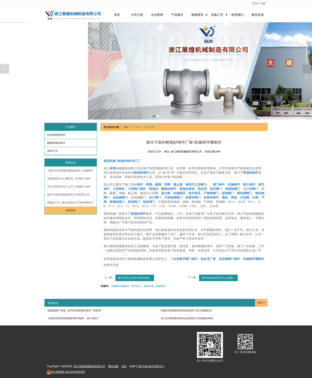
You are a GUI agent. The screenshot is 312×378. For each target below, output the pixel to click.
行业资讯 (149, 127)
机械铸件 (161, 286)
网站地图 (113, 366)
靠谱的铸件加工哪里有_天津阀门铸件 (68, 178)
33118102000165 (66, 371)
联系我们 (237, 14)
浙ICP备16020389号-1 (151, 366)
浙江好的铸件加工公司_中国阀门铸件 (68, 186)
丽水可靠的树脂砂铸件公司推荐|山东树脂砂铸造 (72, 194)
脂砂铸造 (149, 286)
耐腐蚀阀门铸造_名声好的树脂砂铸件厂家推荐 (74, 310)
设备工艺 (217, 14)
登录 (255, 3)
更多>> (261, 302)
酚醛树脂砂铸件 (56, 142)
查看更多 (70, 210)
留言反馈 (258, 14)
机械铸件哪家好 (120, 286)
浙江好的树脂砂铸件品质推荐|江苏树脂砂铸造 (187, 318)
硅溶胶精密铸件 (56, 134)
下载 (136, 127)
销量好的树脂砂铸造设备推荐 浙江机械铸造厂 (187, 310)
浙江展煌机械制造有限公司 (89, 366)
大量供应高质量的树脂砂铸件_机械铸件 (70, 170)
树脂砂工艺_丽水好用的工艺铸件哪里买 (70, 202)
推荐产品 (52, 150)
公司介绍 (137, 14)
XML (124, 366)
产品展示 (177, 14)
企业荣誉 (157, 14)
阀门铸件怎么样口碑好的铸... (134, 277)
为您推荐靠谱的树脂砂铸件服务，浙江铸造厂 (74, 318)
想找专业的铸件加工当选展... (218, 277)
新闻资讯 (197, 14)
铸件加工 (136, 286)
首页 (117, 14)
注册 (262, 3)
